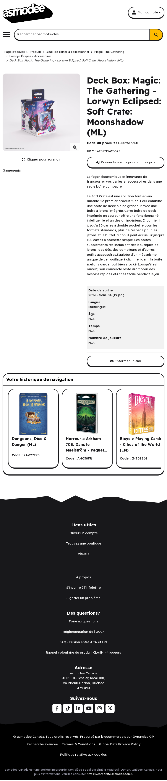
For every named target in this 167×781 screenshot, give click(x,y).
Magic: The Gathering (109, 51)
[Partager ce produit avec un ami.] (126, 361)
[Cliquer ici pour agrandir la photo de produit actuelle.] (41, 159)
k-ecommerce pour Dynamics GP (127, 736)
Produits (36, 51)
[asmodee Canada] (28, 13)
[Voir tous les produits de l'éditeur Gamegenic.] (12, 170)
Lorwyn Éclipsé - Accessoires (30, 56)
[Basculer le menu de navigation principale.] (8, 34)
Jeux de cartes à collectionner (68, 51)
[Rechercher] (156, 34)
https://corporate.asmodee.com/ (109, 773)
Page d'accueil (14, 51)
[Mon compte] (146, 12)
